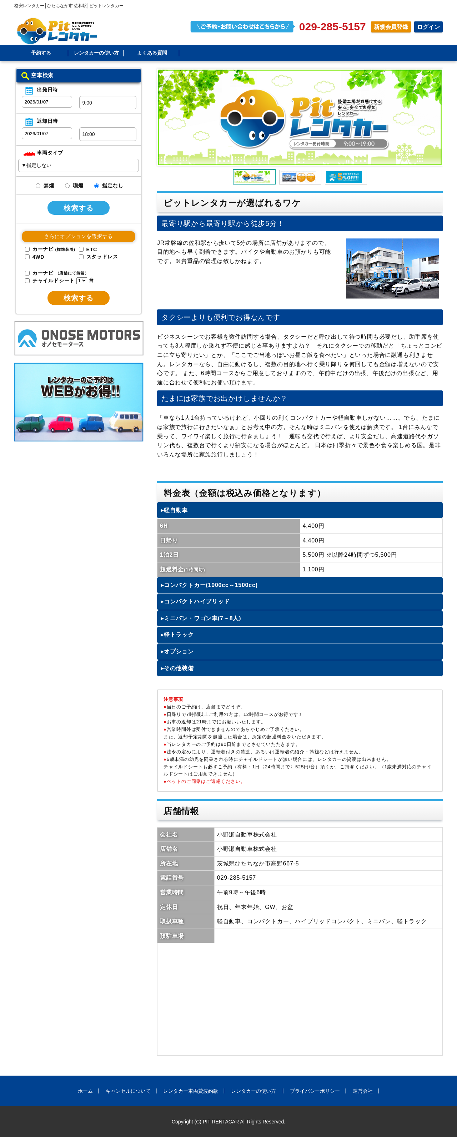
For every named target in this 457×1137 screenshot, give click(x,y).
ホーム (85, 1091)
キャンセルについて (128, 1091)
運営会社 (363, 1091)
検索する (79, 208)
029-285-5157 (332, 26)
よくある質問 (152, 53)
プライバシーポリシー (315, 1091)
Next (432, 117)
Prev (167, 117)
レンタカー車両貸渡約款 (190, 1091)
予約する (41, 53)
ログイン (428, 27)
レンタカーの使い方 (96, 53)
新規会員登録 (391, 27)
